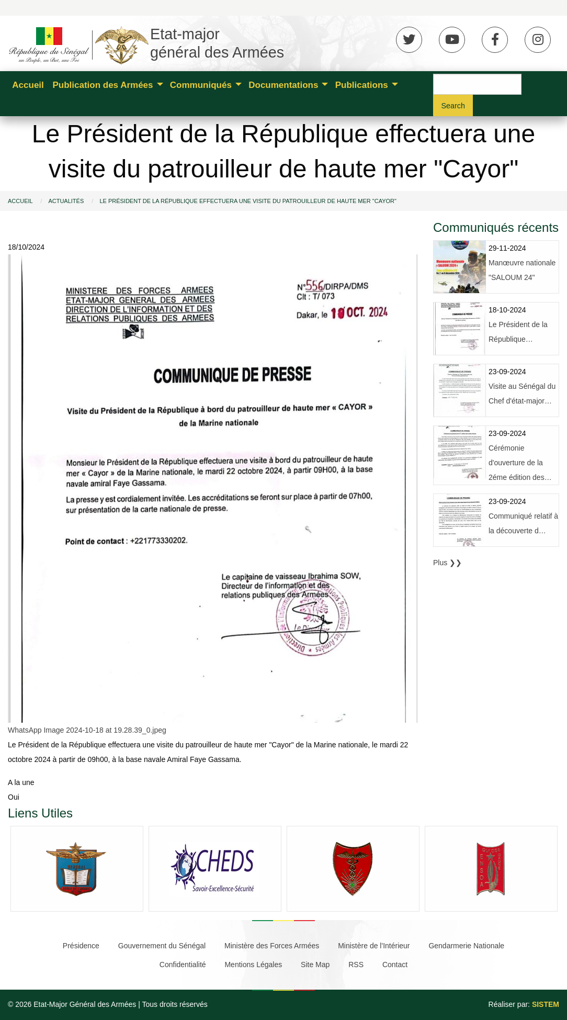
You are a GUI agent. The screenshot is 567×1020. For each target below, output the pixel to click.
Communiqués (201, 85)
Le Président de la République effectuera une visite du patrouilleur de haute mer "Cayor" (247, 201)
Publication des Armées (102, 85)
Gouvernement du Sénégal (162, 945)
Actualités (66, 201)
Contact (394, 964)
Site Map (315, 964)
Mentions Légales (253, 964)
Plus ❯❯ (447, 562)
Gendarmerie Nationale (466, 945)
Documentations (283, 85)
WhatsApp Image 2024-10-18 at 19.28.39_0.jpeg (87, 730)
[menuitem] (28, 84)
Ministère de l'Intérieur (374, 945)
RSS (356, 964)
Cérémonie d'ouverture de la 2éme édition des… (520, 462)
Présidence (81, 945)
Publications (361, 85)
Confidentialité (183, 964)
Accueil (27, 85)
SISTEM (545, 1004)
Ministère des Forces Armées (271, 945)
